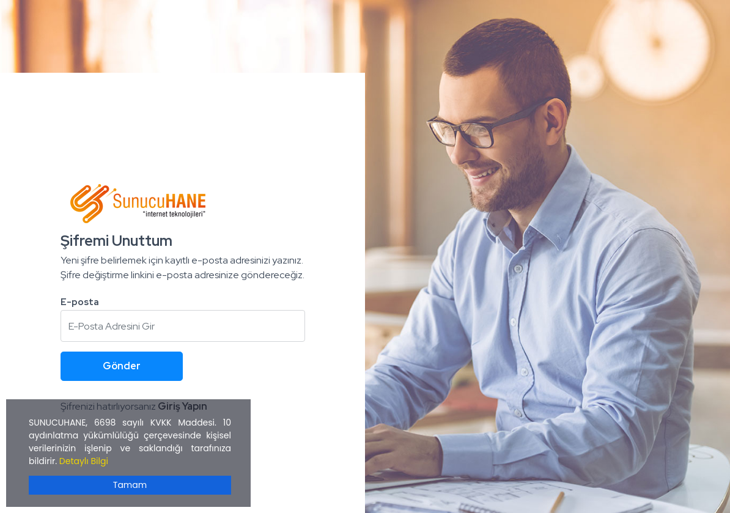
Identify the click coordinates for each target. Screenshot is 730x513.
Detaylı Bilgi (83, 461)
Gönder (122, 366)
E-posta (80, 302)
